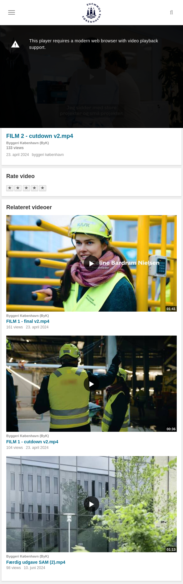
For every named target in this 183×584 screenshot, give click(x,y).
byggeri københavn (48, 155)
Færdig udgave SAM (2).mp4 (35, 562)
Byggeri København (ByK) (27, 143)
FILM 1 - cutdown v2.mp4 (32, 441)
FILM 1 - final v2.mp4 (27, 321)
